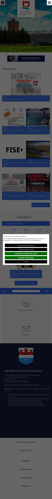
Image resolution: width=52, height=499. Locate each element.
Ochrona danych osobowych (26, 245)
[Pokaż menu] (49, 2)
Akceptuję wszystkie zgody (26, 258)
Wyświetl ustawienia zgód (26, 249)
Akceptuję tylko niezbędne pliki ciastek (26, 253)
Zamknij (26, 262)
